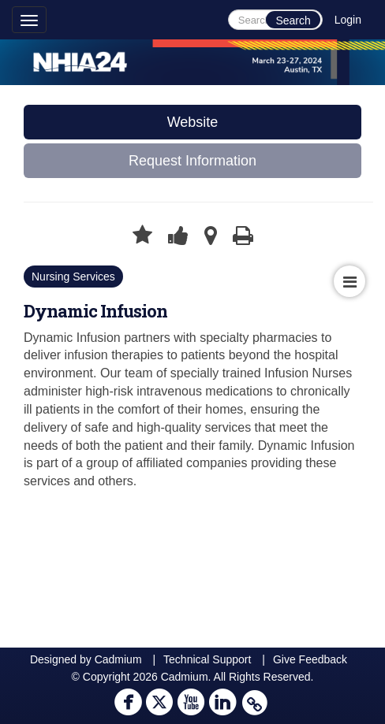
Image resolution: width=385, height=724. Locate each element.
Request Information (192, 161)
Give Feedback (310, 659)
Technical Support (207, 659)
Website (193, 122)
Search (292, 20)
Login (348, 19)
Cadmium (118, 659)
